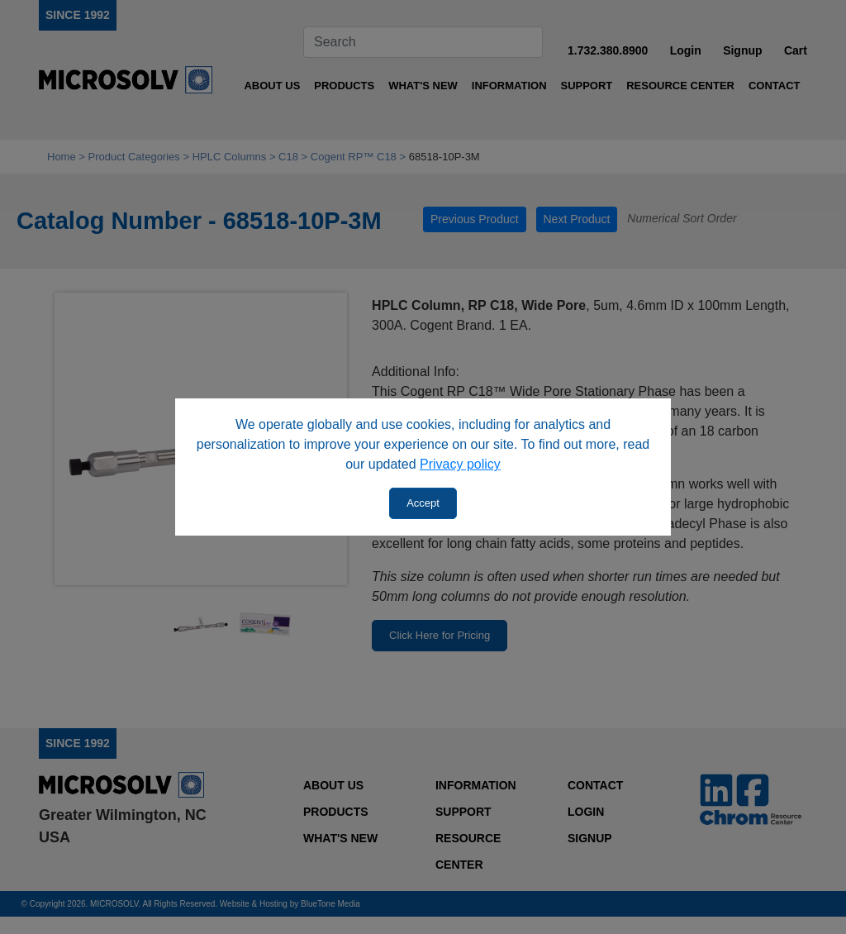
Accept (423, 503)
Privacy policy (460, 464)
